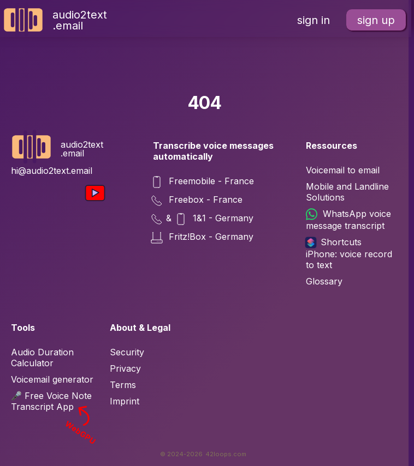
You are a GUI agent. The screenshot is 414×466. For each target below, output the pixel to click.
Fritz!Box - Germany (203, 237)
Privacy (125, 368)
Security (127, 352)
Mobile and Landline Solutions (347, 192)
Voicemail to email (343, 170)
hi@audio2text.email (51, 170)
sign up (376, 20)
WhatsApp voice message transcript (348, 219)
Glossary (324, 281)
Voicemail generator (52, 379)
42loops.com (225, 454)
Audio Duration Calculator (42, 357)
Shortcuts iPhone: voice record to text (349, 253)
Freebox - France (198, 200)
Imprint (124, 401)
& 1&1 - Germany (203, 219)
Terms (123, 384)
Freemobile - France (203, 182)
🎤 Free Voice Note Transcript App (55, 401)
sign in (313, 20)
